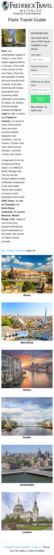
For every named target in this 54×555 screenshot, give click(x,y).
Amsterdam (27, 484)
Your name (36, 55)
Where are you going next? (40, 83)
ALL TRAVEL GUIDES (12, 251)
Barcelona (27, 342)
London (27, 532)
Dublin (27, 437)
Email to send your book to (39, 68)
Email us (36, 547)
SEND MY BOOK (40, 99)
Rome (27, 295)
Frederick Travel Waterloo (17, 547)
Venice (27, 390)
